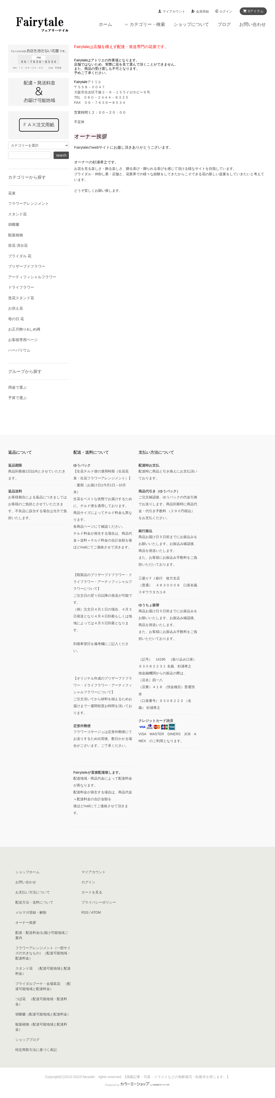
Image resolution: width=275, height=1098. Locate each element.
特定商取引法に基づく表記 (36, 1050)
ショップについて (191, 24)
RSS (85, 912)
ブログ (224, 24)
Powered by (137, 1084)
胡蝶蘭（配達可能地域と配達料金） (43, 1014)
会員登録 (202, 11)
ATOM (96, 912)
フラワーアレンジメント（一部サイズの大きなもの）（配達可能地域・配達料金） (43, 953)
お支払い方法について (32, 892)
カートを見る (91, 892)
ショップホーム (27, 872)
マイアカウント (174, 11)
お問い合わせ (252, 24)
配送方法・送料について (34, 902)
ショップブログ (27, 1040)
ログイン (225, 11)
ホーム (105, 24)
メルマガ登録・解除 (30, 912)
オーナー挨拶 (25, 922)
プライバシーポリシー (98, 902)
